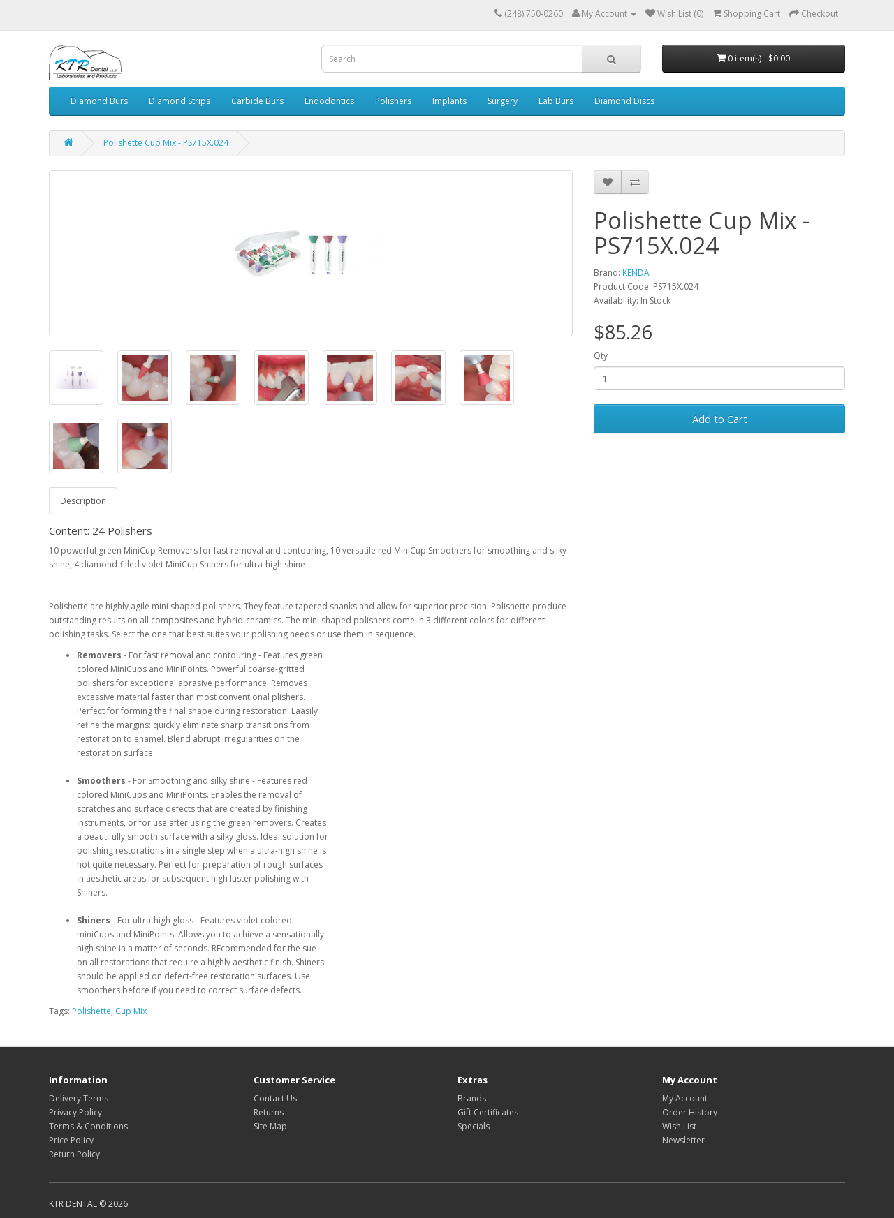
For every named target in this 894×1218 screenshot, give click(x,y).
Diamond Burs (99, 101)
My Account (685, 1098)
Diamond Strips (179, 101)
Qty (601, 356)
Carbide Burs (257, 101)
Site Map (270, 1126)
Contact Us (275, 1098)
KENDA (636, 272)
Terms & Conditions (88, 1126)
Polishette (91, 1011)
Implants (449, 101)
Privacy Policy (75, 1112)
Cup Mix (131, 1011)
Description (83, 501)
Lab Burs (555, 101)
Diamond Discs (624, 101)
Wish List (679, 1126)
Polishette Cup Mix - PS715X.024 (165, 143)
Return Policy (74, 1154)
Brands (471, 1098)
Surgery (503, 101)
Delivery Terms (78, 1098)
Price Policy (71, 1140)
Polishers (393, 101)
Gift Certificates (487, 1112)
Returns (269, 1112)
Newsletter (683, 1140)
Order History (689, 1112)
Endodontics (329, 101)
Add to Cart (719, 419)
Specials (473, 1126)
